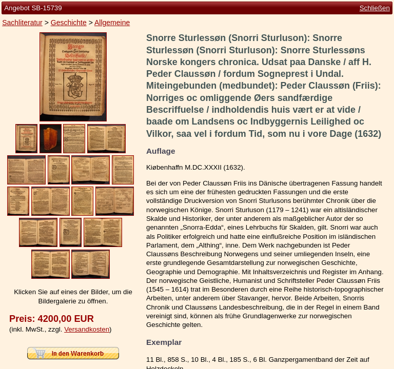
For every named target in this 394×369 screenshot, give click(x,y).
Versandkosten (86, 329)
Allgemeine (112, 22)
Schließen (375, 8)
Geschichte (69, 22)
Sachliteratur (22, 22)
